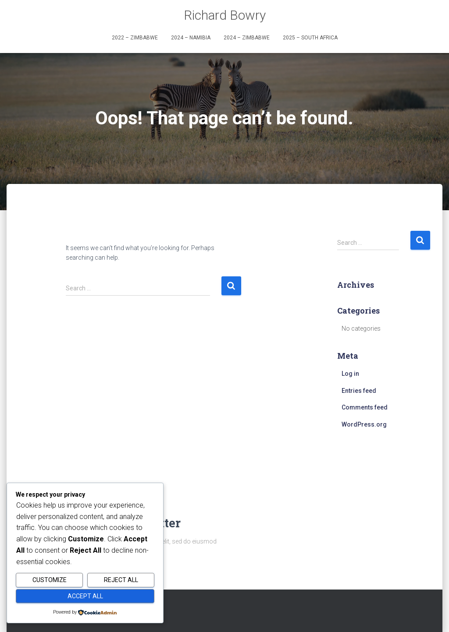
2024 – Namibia (190, 38)
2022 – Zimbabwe (135, 38)
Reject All (121, 579)
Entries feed (359, 390)
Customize (49, 579)
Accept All (85, 596)
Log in (350, 373)
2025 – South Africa (310, 38)
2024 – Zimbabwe (247, 38)
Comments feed (365, 407)
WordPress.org (364, 424)
